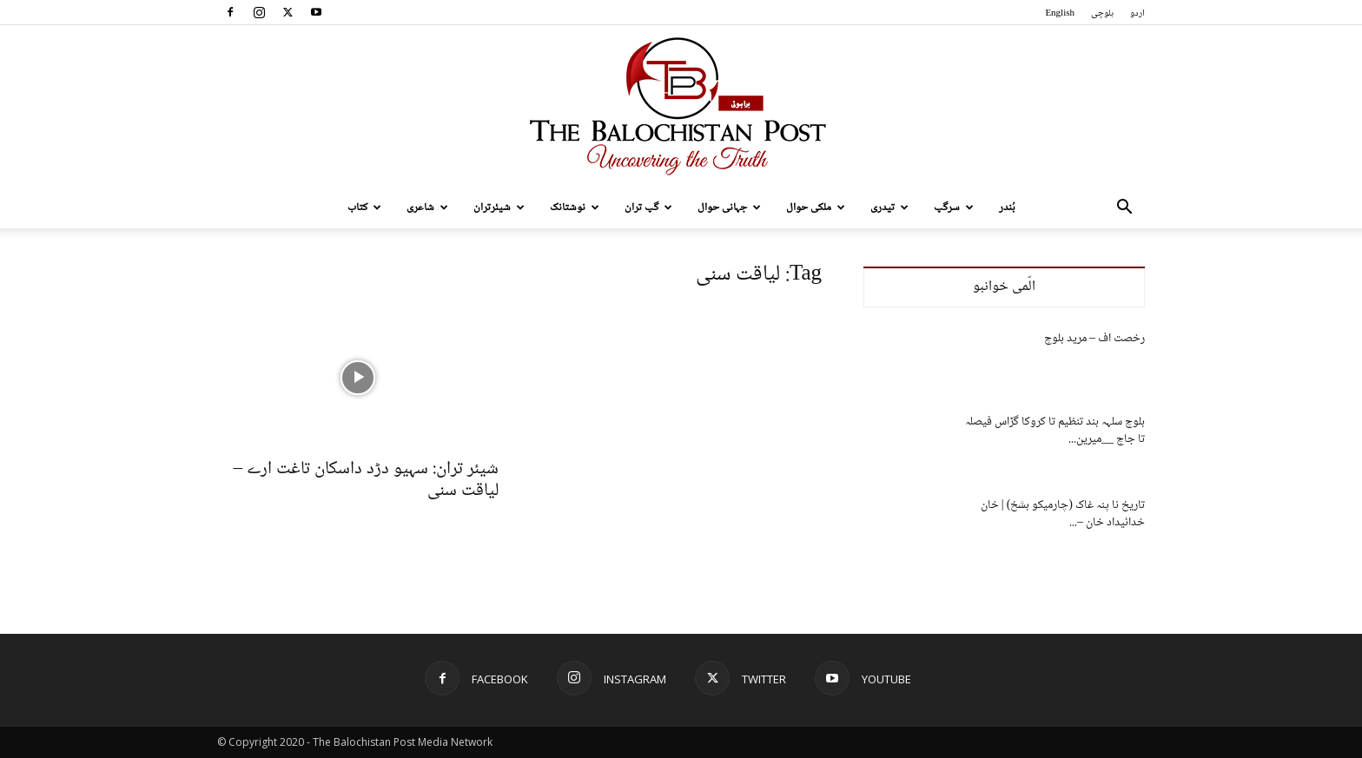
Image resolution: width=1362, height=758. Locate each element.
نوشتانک (574, 207)
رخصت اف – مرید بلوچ (1094, 338)
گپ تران (648, 207)
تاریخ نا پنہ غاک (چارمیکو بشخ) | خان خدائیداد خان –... (1063, 514)
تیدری (889, 207)
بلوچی (1102, 13)
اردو (1137, 13)
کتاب (364, 207)
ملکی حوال (815, 207)
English (1059, 13)
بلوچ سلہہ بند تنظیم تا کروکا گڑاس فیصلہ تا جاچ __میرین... (1055, 431)
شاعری (427, 207)
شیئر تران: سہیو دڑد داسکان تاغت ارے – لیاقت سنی (366, 480)
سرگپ (954, 207)
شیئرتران (499, 207)
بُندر (1007, 207)
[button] (1124, 209)
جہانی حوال (729, 207)
